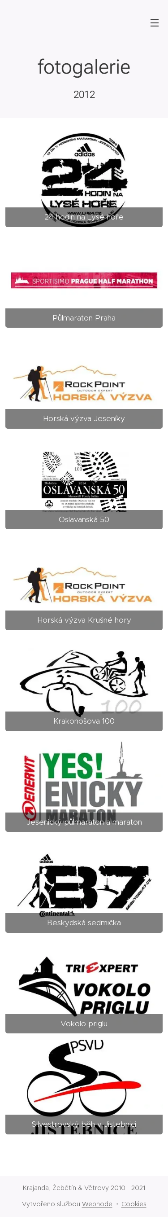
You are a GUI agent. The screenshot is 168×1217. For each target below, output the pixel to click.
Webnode (97, 1204)
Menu (155, 22)
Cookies (133, 1204)
